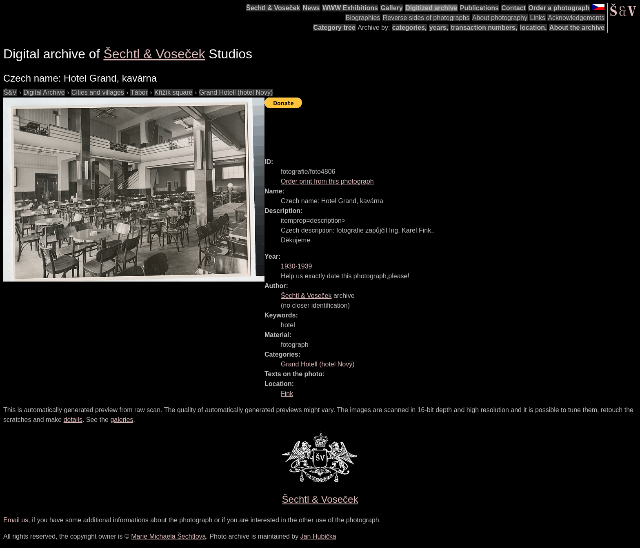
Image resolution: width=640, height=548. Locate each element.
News (311, 7)
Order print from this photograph (327, 181)
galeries (121, 419)
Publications (479, 7)
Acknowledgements (576, 17)
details (73, 419)
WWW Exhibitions (350, 7)
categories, (409, 27)
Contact (513, 7)
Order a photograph (558, 7)
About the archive (576, 27)
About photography (499, 17)
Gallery (391, 7)
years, (438, 27)
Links (537, 17)
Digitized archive (431, 7)
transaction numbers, (484, 27)
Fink (287, 393)
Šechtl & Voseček (273, 7)
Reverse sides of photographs (426, 17)
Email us (15, 520)
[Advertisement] (413, 129)
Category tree (334, 27)
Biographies (363, 17)
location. (533, 27)
